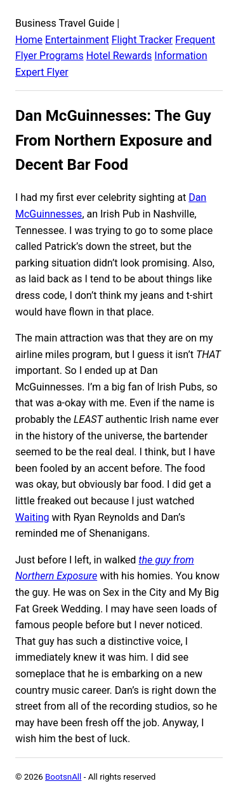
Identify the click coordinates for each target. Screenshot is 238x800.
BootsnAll (63, 777)
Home (29, 40)
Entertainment (77, 40)
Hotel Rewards (119, 56)
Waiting (32, 517)
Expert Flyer (42, 72)
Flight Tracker (142, 40)
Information (180, 56)
